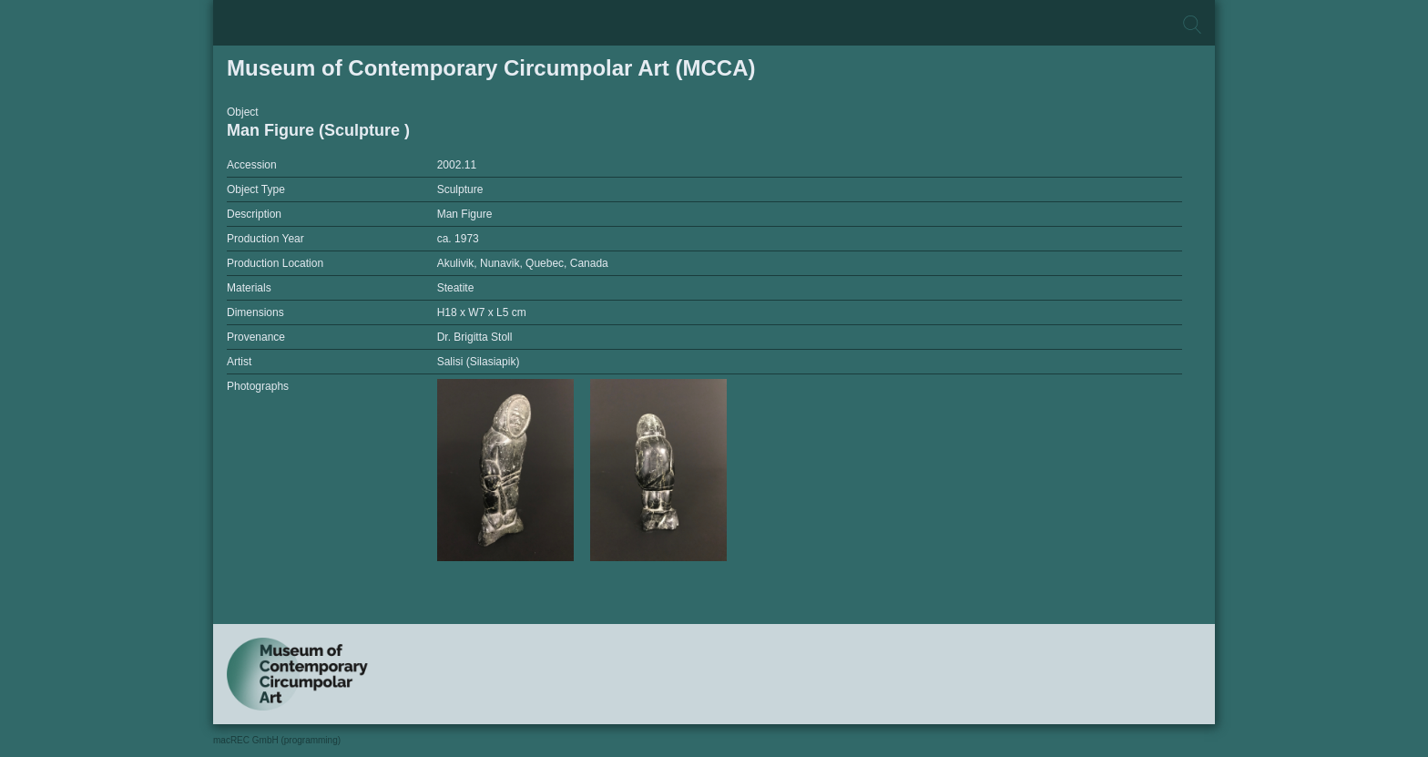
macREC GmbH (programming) (277, 740)
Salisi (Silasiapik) (478, 361)
